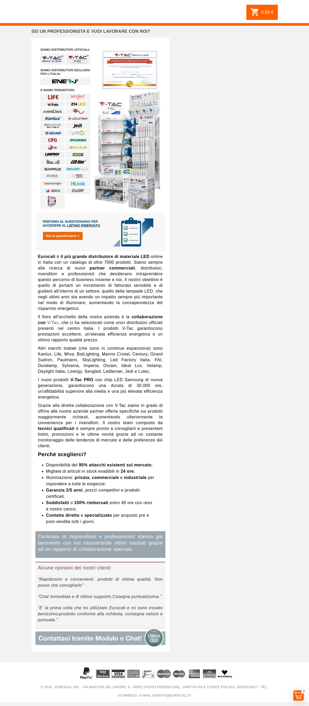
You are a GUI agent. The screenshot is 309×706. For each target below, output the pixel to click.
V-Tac (53, 322)
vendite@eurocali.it (171, 695)
